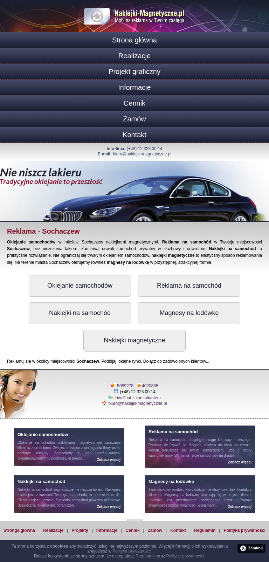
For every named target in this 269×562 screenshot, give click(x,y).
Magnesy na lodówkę (189, 312)
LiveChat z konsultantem (137, 397)
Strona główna (134, 40)
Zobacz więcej (108, 460)
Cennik (134, 103)
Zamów (134, 119)
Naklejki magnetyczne (134, 340)
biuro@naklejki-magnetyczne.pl (142, 154)
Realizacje (134, 56)
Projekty (79, 530)
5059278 (125, 385)
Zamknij (251, 548)
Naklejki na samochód (80, 312)
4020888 (150, 385)
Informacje (134, 87)
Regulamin (204, 530)
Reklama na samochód (189, 285)
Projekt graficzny (134, 71)
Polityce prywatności (131, 551)
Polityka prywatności (244, 530)
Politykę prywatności (185, 556)
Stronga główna (19, 530)
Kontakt (134, 135)
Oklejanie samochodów (79, 285)
